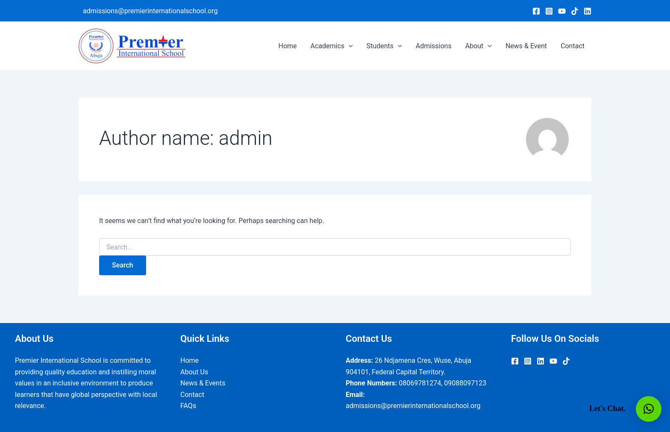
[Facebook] (536, 11)
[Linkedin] (587, 11)
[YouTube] (562, 11)
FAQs (188, 406)
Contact (573, 46)
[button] (648, 409)
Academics (332, 46)
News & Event (526, 46)
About (478, 46)
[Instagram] (549, 11)
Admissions (434, 46)
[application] (348, 46)
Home (287, 46)
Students (384, 46)
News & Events (202, 383)
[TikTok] (575, 11)
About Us (194, 372)
